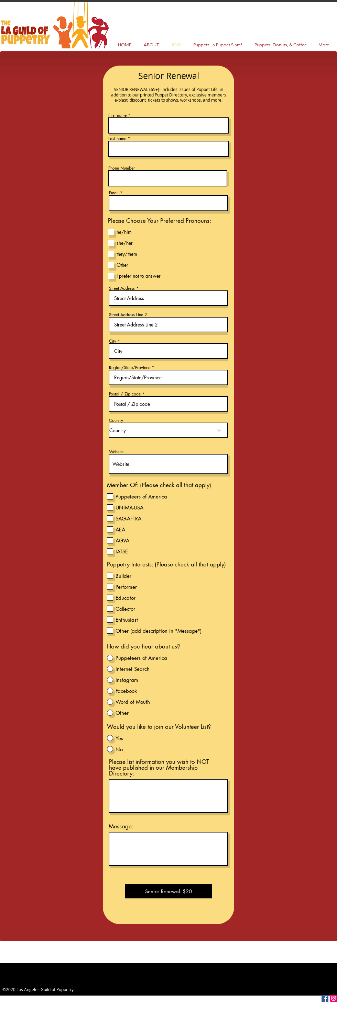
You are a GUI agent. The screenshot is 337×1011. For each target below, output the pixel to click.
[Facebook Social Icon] (325, 998)
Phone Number (121, 168)
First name (117, 115)
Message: (121, 826)
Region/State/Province (129, 368)
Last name (117, 139)
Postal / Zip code (125, 394)
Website (116, 452)
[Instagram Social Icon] (333, 998)
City (112, 341)
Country (116, 420)
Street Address (122, 288)
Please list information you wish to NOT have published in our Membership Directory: (159, 768)
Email (114, 193)
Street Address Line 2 (128, 315)
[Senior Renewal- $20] (168, 891)
